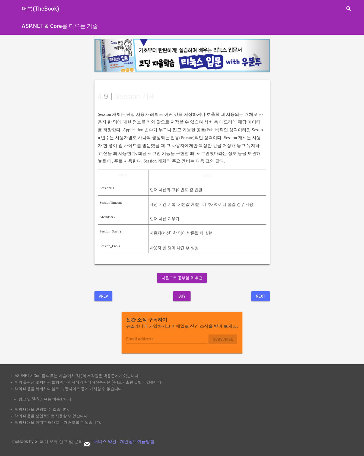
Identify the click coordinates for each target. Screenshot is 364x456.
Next (260, 296)
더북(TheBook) (40, 8)
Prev (103, 296)
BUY (182, 296)
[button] (107, 55)
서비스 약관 (105, 441)
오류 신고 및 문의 (69, 441)
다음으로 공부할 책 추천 (182, 278)
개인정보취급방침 (137, 441)
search (349, 8)
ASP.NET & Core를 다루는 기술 (60, 26)
